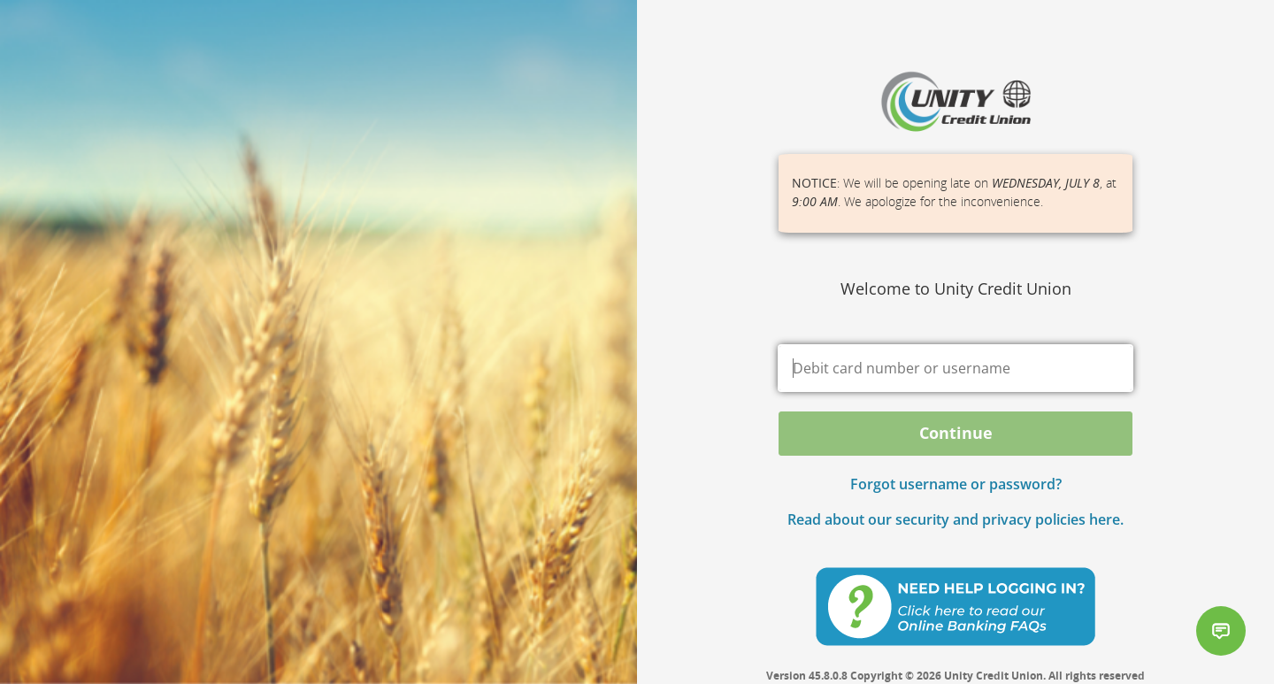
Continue (956, 432)
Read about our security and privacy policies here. (955, 519)
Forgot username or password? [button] (956, 484)
